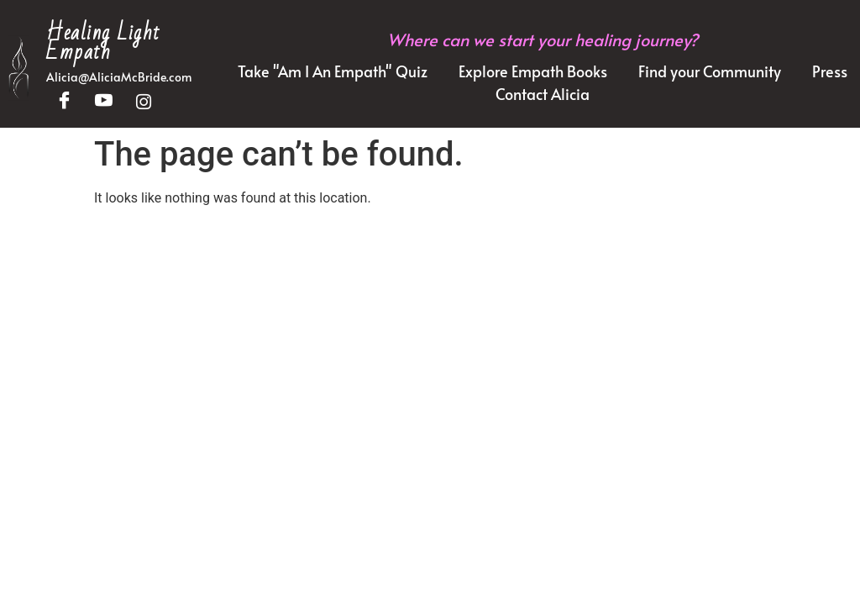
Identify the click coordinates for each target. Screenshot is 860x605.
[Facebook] (64, 102)
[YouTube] (104, 102)
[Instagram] (143, 102)
